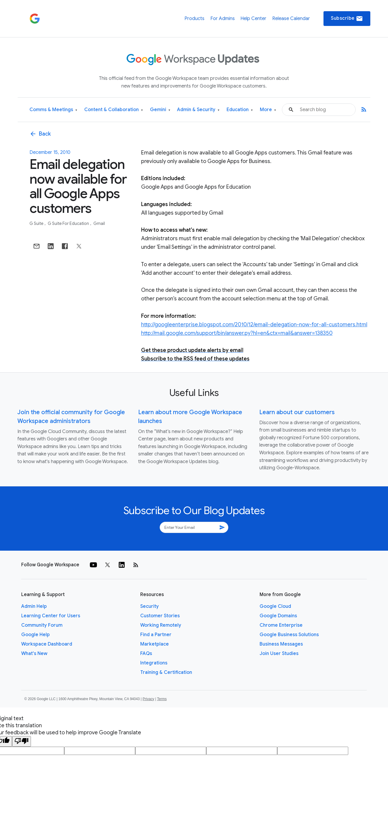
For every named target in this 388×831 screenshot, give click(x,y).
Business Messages (281, 644)
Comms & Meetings (53, 110)
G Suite (36, 223)
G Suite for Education (69, 223)
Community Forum (41, 625)
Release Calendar (291, 19)
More (268, 110)
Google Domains (278, 616)
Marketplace (154, 644)
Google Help (35, 635)
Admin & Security (198, 110)
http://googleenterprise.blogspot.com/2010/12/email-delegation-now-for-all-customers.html (254, 324)
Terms (162, 699)
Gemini (160, 110)
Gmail (99, 223)
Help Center (253, 19)
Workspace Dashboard (46, 644)
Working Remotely (160, 625)
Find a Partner (155, 635)
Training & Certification (166, 672)
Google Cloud (275, 606)
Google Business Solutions (289, 635)
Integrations (153, 663)
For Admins (222, 19)
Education (240, 110)
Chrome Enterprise (281, 625)
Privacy (148, 699)
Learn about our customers (297, 412)
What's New (34, 653)
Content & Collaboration (113, 110)
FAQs (146, 653)
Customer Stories (160, 616)
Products (194, 19)
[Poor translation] (21, 741)
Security (149, 606)
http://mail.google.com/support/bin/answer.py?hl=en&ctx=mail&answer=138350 (237, 333)
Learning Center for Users (50, 616)
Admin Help (34, 606)
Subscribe (347, 18)
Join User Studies (279, 653)
